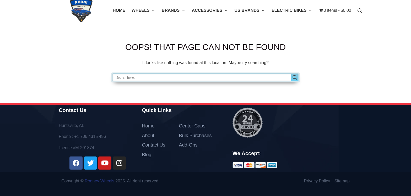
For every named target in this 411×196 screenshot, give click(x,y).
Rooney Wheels (99, 181)
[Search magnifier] (295, 77)
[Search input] (203, 77)
